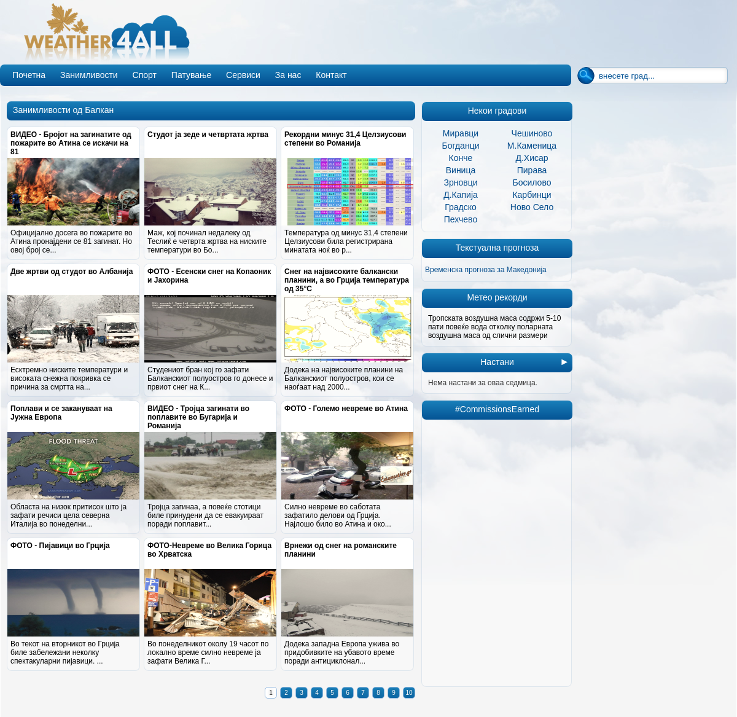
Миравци (460, 133)
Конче (461, 158)
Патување (191, 75)
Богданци (461, 146)
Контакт (331, 75)
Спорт (145, 75)
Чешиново (532, 133)
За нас (288, 75)
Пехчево (460, 219)
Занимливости (89, 75)
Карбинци (531, 195)
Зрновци (460, 182)
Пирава (532, 170)
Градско (461, 207)
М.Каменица (531, 146)
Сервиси (243, 75)
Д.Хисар (531, 158)
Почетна (28, 75)
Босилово (532, 182)
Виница (461, 170)
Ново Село (531, 207)
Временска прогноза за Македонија (486, 269)
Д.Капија (460, 195)
